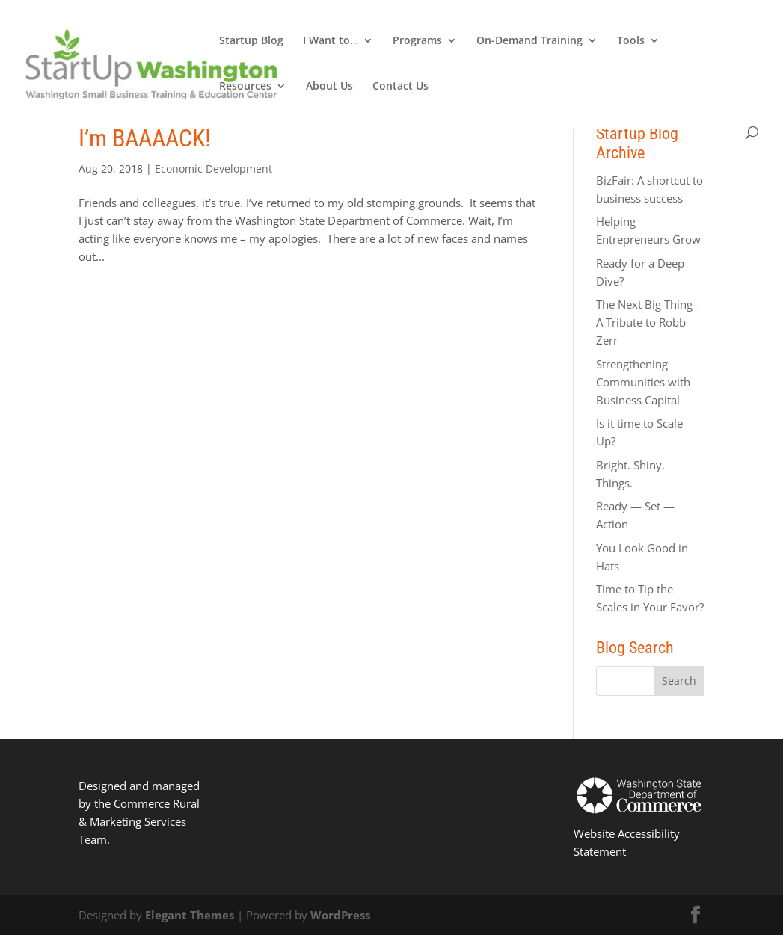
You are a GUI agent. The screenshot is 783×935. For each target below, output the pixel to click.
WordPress (340, 914)
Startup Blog (251, 41)
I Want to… (330, 41)
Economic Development (213, 168)
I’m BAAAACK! (145, 138)
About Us (329, 87)
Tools (631, 41)
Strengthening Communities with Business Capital (643, 382)
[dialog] (755, 905)
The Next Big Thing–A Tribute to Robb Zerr (647, 322)
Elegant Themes (189, 914)
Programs (417, 41)
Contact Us (400, 87)
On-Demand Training (529, 41)
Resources (245, 87)
